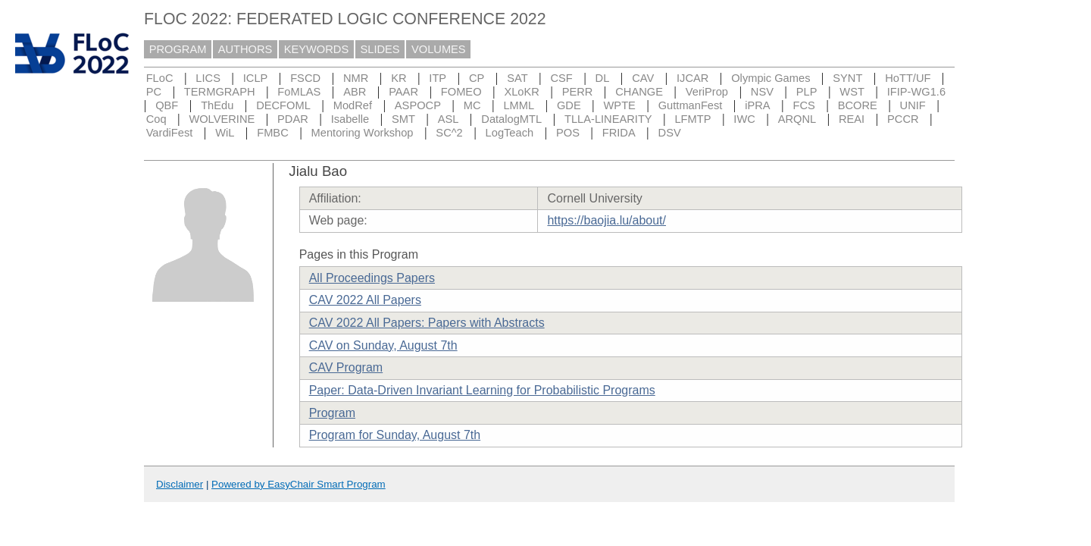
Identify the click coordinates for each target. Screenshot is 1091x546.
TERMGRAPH (219, 92)
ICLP (255, 78)
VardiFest (169, 133)
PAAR (403, 92)
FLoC (159, 78)
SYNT (847, 78)
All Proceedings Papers (372, 277)
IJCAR (692, 78)
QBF (166, 105)
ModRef (352, 105)
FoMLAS (298, 92)
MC (472, 105)
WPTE (620, 105)
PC (153, 92)
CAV (643, 78)
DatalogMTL (511, 119)
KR (398, 78)
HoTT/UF (907, 78)
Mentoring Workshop (362, 133)
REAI (851, 119)
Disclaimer (179, 484)
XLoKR (521, 92)
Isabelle (350, 119)
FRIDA (619, 133)
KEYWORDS (316, 49)
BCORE (857, 105)
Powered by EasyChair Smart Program (298, 484)
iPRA (757, 105)
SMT (403, 119)
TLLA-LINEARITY (608, 119)
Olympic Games (770, 78)
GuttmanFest (690, 105)
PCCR (903, 119)
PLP (806, 92)
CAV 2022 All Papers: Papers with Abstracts (427, 322)
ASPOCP (418, 105)
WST (851, 92)
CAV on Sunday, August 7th (383, 345)
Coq (156, 119)
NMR (355, 78)
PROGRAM (178, 49)
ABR (354, 92)
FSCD (305, 78)
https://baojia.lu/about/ (606, 220)
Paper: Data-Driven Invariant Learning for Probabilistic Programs (482, 390)
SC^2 (449, 133)
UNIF (913, 105)
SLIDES (380, 49)
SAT (517, 78)
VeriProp (707, 92)
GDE (569, 105)
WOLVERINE (222, 119)
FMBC (273, 133)
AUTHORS (245, 49)
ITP (437, 78)
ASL (448, 119)
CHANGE (639, 92)
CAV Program (346, 367)
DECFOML (283, 105)
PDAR (292, 119)
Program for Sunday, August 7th (395, 434)
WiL (224, 133)
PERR (577, 92)
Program (332, 412)
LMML (518, 105)
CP (476, 78)
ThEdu (217, 105)
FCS (803, 105)
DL (603, 78)
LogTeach (510, 133)
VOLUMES (438, 49)
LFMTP (692, 119)
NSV (762, 92)
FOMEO (461, 92)
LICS (207, 78)
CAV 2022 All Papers (365, 299)
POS (568, 133)
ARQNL (797, 119)
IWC (744, 119)
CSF (561, 78)
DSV (669, 133)
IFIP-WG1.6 (916, 92)
